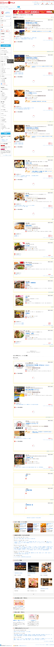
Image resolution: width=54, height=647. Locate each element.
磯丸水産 (29, 638)
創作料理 (30, 541)
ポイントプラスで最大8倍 (19, 606)
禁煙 (3, 103)
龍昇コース (17, 236)
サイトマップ (37, 644)
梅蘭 (35, 638)
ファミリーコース (18, 255)
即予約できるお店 (4, 50)
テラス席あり (4, 99)
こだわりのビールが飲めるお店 (36, 524)
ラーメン (43, 542)
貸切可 (39, 548)
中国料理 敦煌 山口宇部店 (44, 588)
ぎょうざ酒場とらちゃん (31, 93)
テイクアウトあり (5, 85)
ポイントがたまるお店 (5, 56)
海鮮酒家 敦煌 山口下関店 (31, 22)
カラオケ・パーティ (33, 542)
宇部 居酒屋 (21, 634)
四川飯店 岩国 (52, 239)
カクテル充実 (4, 121)
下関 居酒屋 (25, 634)
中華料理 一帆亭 (29, 333)
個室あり (20, 546)
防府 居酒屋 (29, 635)
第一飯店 (27, 245)
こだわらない (16, 541)
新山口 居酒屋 (39, 635)
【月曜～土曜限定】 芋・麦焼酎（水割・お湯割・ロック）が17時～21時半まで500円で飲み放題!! (42, 172)
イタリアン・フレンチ (40, 541)
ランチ (8, 29)
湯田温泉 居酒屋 (19, 635)
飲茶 (23, 553)
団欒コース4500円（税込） (19, 72)
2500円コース (17, 343)
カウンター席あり (28, 546)
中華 (16, 8)
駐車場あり (31, 549)
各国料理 (27, 542)
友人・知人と (4, 63)
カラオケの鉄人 (37, 639)
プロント (33, 638)
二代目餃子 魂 (29, 457)
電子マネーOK (38, 547)
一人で (3, 67)
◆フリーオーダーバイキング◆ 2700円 (21, 206)
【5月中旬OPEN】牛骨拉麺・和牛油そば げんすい (37, 365)
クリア (10, 33)
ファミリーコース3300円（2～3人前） (21, 176)
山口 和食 (43, 635)
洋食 (35, 541)
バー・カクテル (39, 542)
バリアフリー (23, 549)
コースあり (4, 82)
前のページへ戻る (3, 8)
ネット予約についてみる (7, 155)
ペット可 (27, 549)
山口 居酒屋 (33, 634)
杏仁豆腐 (26, 552)
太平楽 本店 (28, 163)
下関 (14, 538)
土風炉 (29, 639)
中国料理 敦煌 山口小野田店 (31, 128)
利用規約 (47, 644)
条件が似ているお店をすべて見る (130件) (34, 517)
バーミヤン (17, 638)
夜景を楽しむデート (36, 528)
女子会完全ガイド (33, 620)
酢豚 (29, 552)
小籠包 (40, 552)
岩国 (28, 538)
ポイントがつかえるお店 (5, 57)
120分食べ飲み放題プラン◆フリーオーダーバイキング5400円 (24, 205)
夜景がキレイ (29, 548)
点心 (35, 552)
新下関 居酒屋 (34, 635)
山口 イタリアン (47, 634)
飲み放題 (48, 546)
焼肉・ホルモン (49, 541)
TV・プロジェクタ (34, 548)
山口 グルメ (14, 8)
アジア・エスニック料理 (22, 542)
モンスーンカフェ (48, 638)
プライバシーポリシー (42, 644)
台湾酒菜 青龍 (28, 490)
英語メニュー (43, 548)
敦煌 (14, 638)
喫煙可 (3, 106)
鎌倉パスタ (39, 638)
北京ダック (49, 552)
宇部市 (20, 538)
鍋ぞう (21, 639)
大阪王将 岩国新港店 (30, 282)
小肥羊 (24, 639)
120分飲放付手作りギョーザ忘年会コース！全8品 (23, 438)
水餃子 (46, 552)
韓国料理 (15, 542)
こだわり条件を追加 (6, 131)
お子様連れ (47, 548)
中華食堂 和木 (28, 264)
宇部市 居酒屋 (16, 634)
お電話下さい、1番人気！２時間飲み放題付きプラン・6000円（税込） (26, 37)
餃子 (19, 552)
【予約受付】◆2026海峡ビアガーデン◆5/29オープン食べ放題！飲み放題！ (27, 404)
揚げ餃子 (20, 553)
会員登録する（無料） (37, 4)
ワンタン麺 (16, 553)
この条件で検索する (5, 45)
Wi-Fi (35, 549)
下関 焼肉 (29, 634)
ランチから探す (28, 631)
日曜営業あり (24, 548)
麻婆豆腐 (32, 552)
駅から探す (23, 631)
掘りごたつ (4, 94)
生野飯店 (27, 313)
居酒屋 (20, 541)
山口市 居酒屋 (25, 635)
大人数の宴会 (4, 72)
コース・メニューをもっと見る (48, 40)
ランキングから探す (17, 556)
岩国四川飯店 (28, 225)
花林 (26, 475)
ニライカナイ (22, 638)
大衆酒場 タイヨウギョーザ (31, 423)
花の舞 (26, 638)
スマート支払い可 (5, 111)
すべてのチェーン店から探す (48, 641)
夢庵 (26, 639)
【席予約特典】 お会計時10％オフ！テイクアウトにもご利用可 (41, 31)
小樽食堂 (18, 639)
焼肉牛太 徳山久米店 (30, 588)
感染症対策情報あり (5, 89)
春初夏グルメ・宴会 (5, 139)
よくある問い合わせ (51, 644)
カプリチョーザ (42, 639)
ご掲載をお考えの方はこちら (22, 645)
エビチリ (43, 552)
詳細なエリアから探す (17, 631)
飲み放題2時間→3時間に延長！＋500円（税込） (39, 101)
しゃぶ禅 (32, 639)
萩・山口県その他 (32, 538)
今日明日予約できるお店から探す (26, 556)
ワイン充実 (47, 547)
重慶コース (17, 235)
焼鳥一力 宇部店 (16, 588)
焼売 (37, 552)
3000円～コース (17, 274)
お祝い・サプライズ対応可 (6, 129)
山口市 (17, 538)
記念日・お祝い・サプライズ (6, 68)
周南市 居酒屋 (38, 634)
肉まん (28, 553)
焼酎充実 (3, 120)
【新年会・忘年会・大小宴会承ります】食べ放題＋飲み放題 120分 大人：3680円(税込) (29, 467)
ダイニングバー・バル (25, 541)
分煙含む (4, 104)
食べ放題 (3, 81)
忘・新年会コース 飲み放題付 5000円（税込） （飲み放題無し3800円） (27, 175)
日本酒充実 (4, 119)
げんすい (52, 383)
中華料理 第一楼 (29, 504)
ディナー (3, 29)
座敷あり (3, 95)
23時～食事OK (19, 548)
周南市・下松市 (24, 538)
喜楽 (26, 297)
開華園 (27, 195)
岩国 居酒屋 (43, 634)
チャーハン (22, 552)
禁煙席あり (44, 546)
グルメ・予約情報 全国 (9, 8)
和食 (33, 541)
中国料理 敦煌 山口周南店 (31, 58)
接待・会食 (3, 71)
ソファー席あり (4, 98)
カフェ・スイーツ (18, 543)
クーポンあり (4, 115)
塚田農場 (43, 638)
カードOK (3, 125)
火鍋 (25, 553)
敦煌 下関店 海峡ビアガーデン (32, 389)
